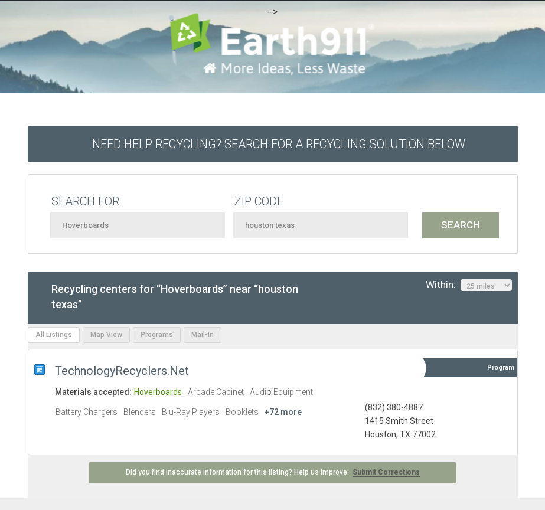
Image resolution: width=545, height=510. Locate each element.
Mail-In (202, 335)
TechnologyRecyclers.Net (122, 371)
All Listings (53, 335)
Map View (106, 335)
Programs (157, 335)
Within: (469, 285)
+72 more (283, 412)
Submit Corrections (386, 472)
